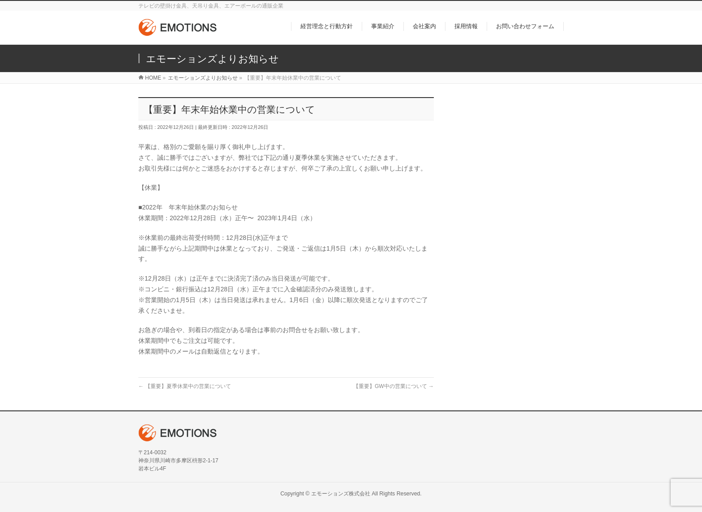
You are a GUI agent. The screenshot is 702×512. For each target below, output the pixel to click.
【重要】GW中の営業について (393, 386)
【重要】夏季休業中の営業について (184, 386)
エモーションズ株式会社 (340, 494)
